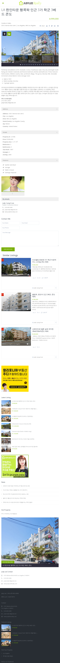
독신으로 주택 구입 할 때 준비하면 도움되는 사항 (15, 463)
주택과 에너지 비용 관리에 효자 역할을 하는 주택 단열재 (17, 471)
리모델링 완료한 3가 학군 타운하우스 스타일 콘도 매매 (44, 261)
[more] (34, 299)
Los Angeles (21, 25)
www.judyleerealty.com (11, 212)
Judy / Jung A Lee (8, 203)
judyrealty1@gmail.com (11, 209)
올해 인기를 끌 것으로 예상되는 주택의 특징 (14, 467)
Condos (3, 23)
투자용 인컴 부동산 (8, 625)
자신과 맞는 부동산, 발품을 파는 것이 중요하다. (15, 458)
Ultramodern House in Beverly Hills (21, 392)
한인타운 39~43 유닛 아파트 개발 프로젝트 (23, 407)
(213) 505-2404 (8, 207)
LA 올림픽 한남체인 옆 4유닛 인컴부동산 (22, 385)
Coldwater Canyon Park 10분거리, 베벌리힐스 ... (25, 377)
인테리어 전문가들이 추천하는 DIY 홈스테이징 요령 (16, 454)
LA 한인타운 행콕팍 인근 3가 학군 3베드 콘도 (23, 370)
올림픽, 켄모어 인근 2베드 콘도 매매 (43, 285)
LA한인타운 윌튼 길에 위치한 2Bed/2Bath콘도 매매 (42, 309)
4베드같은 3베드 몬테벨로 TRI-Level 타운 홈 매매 (25, 415)
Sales (9, 23)
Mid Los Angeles (31, 25)
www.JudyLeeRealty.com (10, 552)
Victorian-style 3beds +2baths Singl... (22, 400)
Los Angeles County (18, 121)
